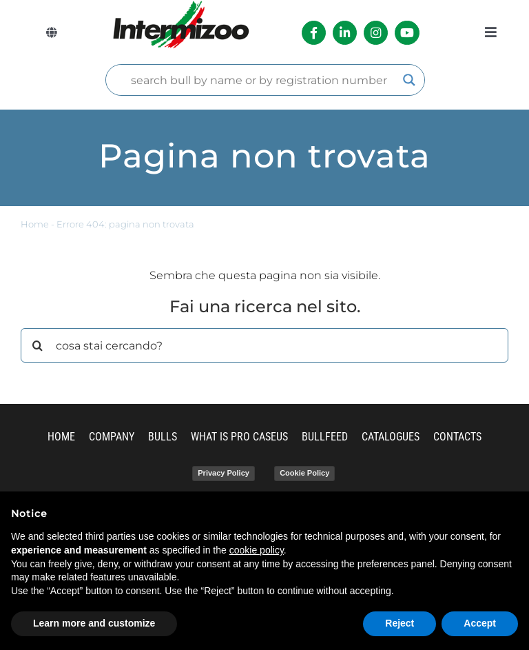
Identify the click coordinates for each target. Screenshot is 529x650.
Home (35, 224)
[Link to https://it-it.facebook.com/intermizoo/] (314, 33)
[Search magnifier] (409, 80)
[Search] (38, 345)
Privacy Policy (223, 473)
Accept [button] (480, 623)
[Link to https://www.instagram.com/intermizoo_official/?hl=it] (376, 33)
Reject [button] (399, 623)
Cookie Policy (304, 473)
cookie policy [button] (256, 550)
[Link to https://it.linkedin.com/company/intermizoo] (345, 33)
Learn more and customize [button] (94, 623)
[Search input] (259, 80)
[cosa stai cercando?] (264, 345)
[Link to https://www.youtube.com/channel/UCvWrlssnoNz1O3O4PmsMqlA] (407, 33)
